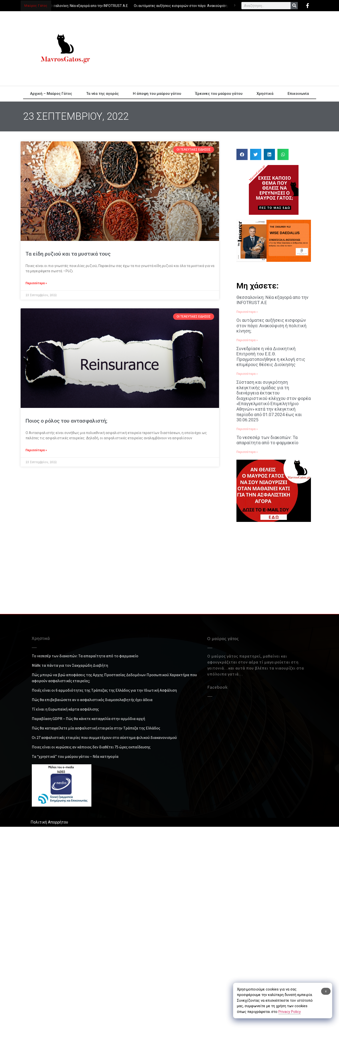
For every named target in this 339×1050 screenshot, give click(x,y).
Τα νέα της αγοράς (102, 93)
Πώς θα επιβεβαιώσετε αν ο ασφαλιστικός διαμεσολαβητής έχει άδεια (92, 699)
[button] (242, 154)
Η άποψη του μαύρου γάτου (157, 93)
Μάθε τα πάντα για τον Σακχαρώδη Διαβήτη (70, 665)
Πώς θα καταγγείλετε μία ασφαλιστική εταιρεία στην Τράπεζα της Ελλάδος (96, 727)
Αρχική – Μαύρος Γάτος (51, 93)
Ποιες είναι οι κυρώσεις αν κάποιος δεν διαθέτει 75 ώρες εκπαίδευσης (91, 746)
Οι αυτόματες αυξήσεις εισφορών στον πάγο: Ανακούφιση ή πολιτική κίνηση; (197, 6)
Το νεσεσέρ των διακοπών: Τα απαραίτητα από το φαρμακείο (267, 440)
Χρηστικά (265, 93)
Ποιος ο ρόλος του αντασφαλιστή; (66, 421)
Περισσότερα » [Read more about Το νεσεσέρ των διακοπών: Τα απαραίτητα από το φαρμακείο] (247, 452)
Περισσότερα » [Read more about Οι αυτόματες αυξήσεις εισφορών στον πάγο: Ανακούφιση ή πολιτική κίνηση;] (247, 340)
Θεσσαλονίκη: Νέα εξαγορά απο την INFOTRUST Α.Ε (88, 6)
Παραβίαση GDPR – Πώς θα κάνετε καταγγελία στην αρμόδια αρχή (88, 718)
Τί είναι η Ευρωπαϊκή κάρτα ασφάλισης (65, 709)
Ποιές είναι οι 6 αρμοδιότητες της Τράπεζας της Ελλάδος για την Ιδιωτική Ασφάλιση (104, 690)
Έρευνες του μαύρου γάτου (218, 93)
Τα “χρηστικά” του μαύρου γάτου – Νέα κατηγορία (75, 756)
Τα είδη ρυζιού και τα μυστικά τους (68, 254)
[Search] (294, 5)
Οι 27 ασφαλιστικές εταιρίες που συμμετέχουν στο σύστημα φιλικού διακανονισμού (104, 737)
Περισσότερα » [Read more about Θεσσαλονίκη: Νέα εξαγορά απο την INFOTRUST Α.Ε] (247, 312)
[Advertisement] (173, 48)
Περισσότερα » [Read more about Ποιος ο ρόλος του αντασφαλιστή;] (36, 450)
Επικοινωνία (298, 93)
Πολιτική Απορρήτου (49, 822)
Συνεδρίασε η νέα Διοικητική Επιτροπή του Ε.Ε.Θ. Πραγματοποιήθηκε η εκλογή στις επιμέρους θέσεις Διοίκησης (270, 356)
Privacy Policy (289, 1011)
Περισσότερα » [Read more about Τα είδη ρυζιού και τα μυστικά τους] (36, 283)
